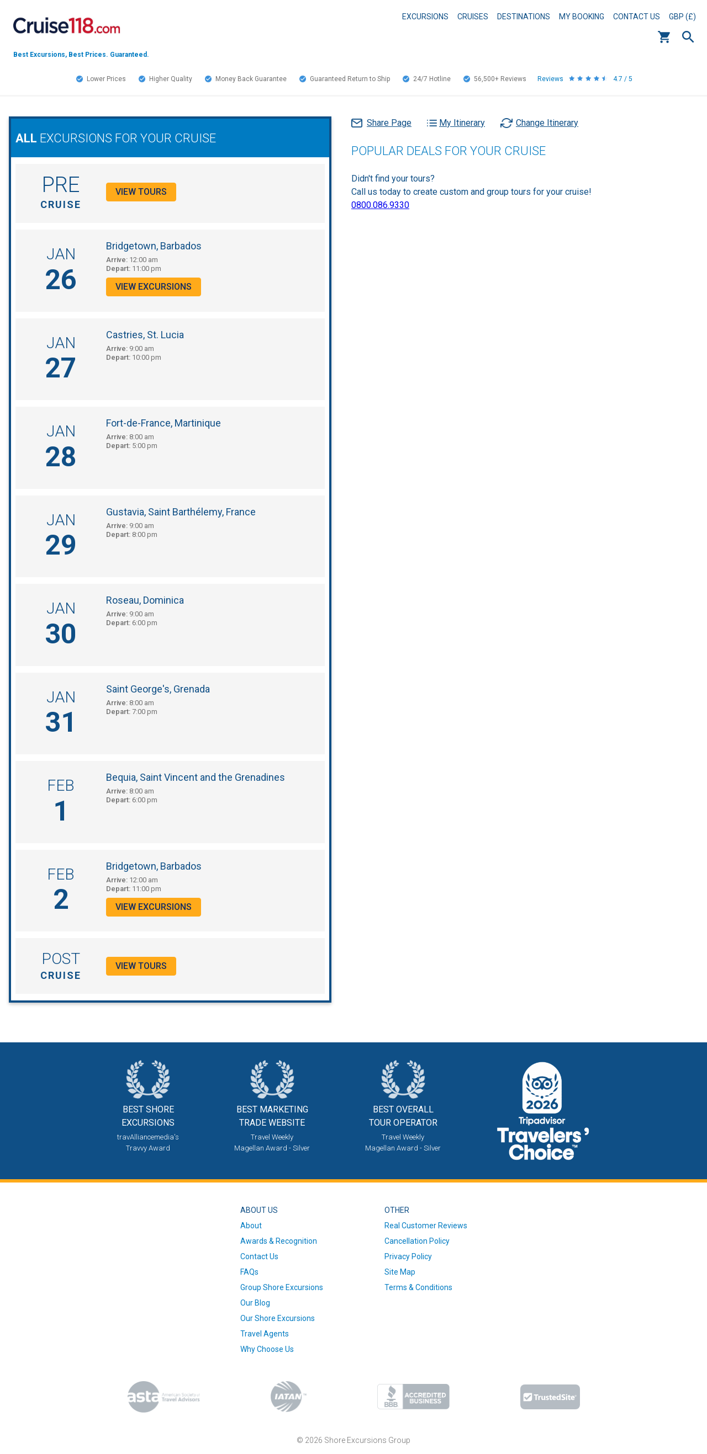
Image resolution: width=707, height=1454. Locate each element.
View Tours (141, 192)
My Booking (581, 16)
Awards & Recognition (278, 1241)
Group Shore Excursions (281, 1287)
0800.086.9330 (380, 205)
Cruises (472, 16)
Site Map (399, 1271)
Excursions (425, 16)
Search (688, 37)
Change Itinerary (547, 123)
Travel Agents (264, 1333)
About (251, 1225)
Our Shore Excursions (277, 1318)
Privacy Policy (408, 1256)
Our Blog (255, 1302)
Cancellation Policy (417, 1241)
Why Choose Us (267, 1349)
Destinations (523, 16)
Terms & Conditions (418, 1287)
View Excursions (153, 286)
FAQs (249, 1271)
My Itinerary (462, 123)
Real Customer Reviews (425, 1225)
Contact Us (636, 16)
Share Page (389, 123)
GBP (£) (682, 16)
